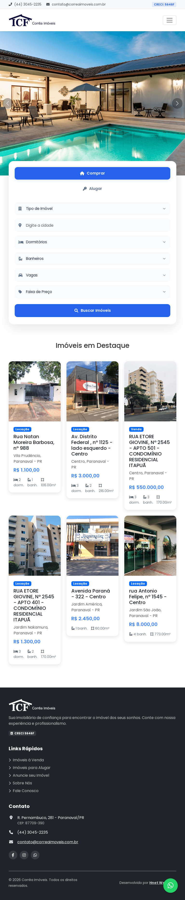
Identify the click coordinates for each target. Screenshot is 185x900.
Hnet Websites (162, 882)
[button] (177, 103)
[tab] (92, 173)
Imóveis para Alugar (30, 767)
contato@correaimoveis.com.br (76, 4)
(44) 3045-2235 (25, 4)
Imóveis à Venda (26, 760)
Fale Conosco (24, 791)
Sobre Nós (20, 783)
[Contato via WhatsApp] (170, 885)
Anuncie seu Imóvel (29, 775)
